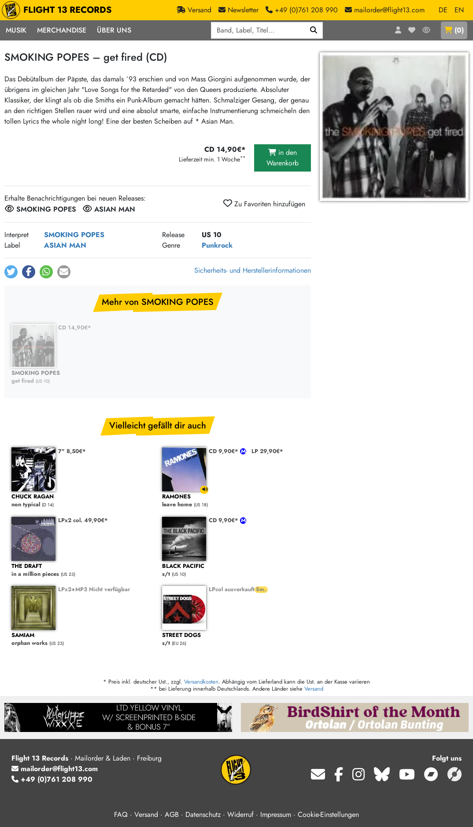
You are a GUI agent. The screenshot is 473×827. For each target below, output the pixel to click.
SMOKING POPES (74, 235)
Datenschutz (203, 814)
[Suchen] (314, 30)
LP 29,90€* (267, 451)
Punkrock (217, 245)
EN (459, 10)
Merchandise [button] (61, 30)
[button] (11, 271)
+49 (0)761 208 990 (51, 779)
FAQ (121, 814)
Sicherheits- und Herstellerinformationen (252, 270)
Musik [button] (16, 30)
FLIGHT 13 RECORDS (59, 10)
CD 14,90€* (74, 327)
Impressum (275, 814)
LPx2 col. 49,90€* (83, 520)
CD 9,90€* (224, 451)
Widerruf (240, 814)
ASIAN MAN (65, 245)
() (454, 30)
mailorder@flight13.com (54, 769)
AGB (172, 814)
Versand (313, 688)
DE (443, 10)
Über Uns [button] (114, 30)
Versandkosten (201, 681)
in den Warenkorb (282, 157)
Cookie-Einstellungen (328, 814)
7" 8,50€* (72, 451)
